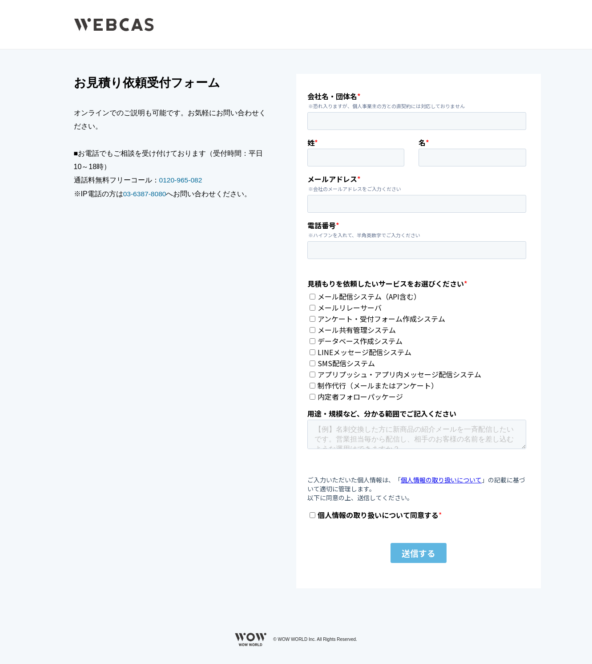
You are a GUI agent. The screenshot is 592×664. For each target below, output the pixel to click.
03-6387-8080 (145, 194)
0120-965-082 (181, 180)
